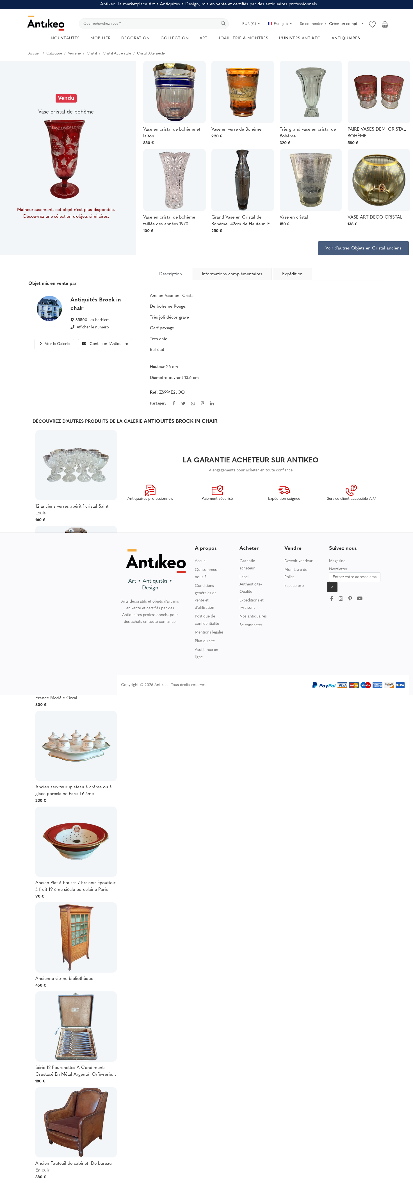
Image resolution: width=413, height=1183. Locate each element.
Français (280, 24)
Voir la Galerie (54, 344)
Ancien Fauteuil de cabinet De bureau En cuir (73, 1167)
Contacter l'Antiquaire (105, 344)
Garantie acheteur (247, 565)
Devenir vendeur (298, 561)
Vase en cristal (294, 217)
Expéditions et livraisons (251, 604)
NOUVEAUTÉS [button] (65, 38)
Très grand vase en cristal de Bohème (308, 132)
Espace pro (294, 586)
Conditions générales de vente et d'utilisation (205, 597)
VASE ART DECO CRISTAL (375, 217)
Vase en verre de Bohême (236, 129)
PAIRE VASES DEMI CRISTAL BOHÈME (377, 132)
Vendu (66, 98)
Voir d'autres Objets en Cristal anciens (363, 248)
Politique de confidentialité (207, 620)
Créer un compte (344, 24)
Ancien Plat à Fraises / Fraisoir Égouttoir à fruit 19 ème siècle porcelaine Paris (75, 886)
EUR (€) (251, 24)
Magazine (337, 561)
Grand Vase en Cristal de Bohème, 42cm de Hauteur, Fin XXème (242, 221)
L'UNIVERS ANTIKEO (300, 38)
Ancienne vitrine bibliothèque (64, 979)
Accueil (201, 561)
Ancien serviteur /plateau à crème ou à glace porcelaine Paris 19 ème (73, 790)
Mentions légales (209, 632)
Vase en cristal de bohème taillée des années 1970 (169, 220)
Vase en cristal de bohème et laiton (171, 132)
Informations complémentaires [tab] (232, 274)
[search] (154, 23)
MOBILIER (100, 38)
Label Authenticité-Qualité (250, 584)
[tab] (170, 274)
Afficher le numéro (93, 327)
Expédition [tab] (292, 274)
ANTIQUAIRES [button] (346, 38)
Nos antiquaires (253, 616)
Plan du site (205, 641)
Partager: (158, 403)
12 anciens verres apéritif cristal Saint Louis (71, 510)
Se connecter (311, 24)
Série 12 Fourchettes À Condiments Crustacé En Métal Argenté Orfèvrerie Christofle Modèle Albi (73, 1072)
